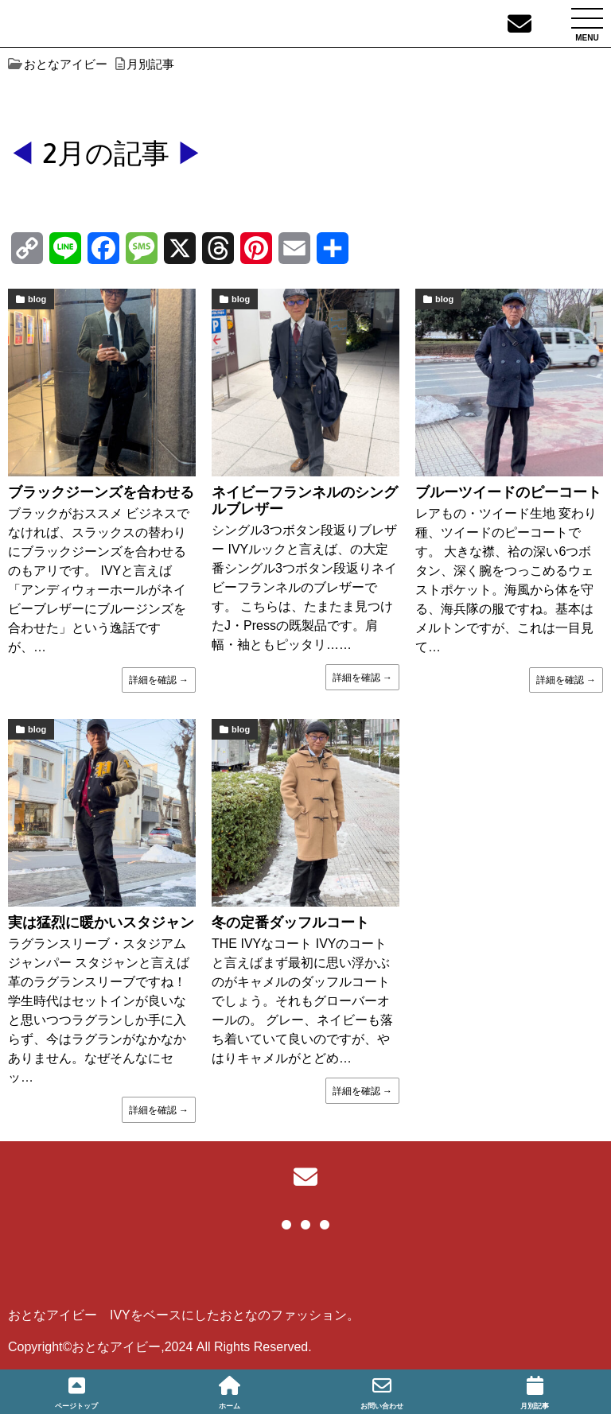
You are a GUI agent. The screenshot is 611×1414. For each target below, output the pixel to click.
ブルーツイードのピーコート (508, 492)
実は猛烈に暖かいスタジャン (101, 922)
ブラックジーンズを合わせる (101, 492)
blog (37, 299)
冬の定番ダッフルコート (290, 922)
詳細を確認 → (159, 680)
